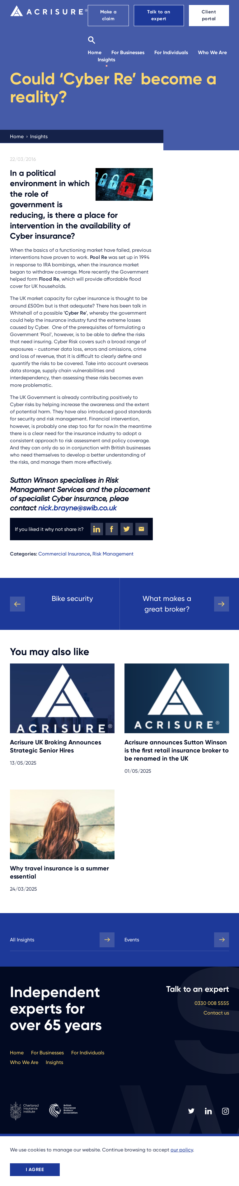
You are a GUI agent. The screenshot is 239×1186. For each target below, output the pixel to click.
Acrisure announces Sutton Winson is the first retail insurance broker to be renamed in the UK (176, 750)
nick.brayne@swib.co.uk (77, 508)
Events (131, 940)
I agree (35, 1169)
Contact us (216, 1013)
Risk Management (113, 554)
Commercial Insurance (64, 554)
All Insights (22, 940)
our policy (182, 1150)
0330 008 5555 (211, 1003)
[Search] (91, 40)
